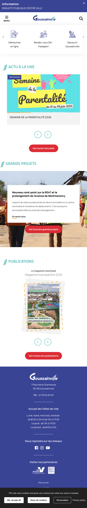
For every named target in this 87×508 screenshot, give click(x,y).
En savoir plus (19, 216)
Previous (38, 134)
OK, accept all (14, 500)
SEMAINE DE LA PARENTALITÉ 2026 (30, 117)
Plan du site (43, 482)
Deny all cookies (39, 500)
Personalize (62, 500)
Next (47, 134)
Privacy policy (79, 500)
